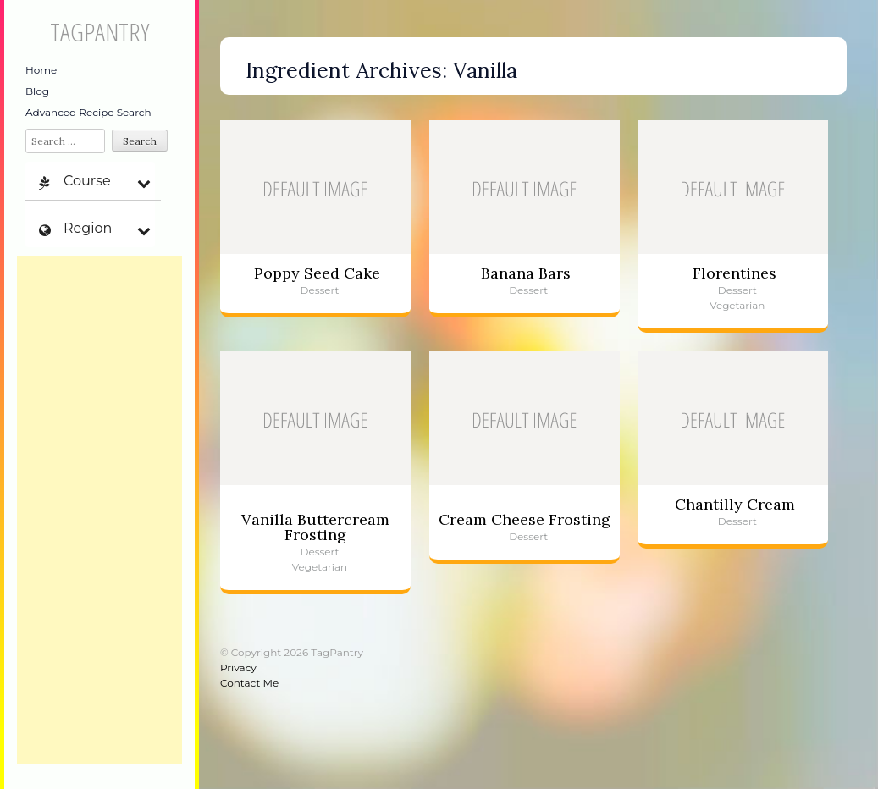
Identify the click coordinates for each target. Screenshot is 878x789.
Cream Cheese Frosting (524, 519)
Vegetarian (737, 305)
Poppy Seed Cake (317, 273)
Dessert (320, 290)
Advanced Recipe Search (88, 112)
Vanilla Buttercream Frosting (315, 527)
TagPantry (99, 31)
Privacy (238, 667)
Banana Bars (526, 273)
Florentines (734, 273)
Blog (37, 91)
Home (41, 69)
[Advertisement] (99, 510)
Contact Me (249, 682)
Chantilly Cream (735, 504)
